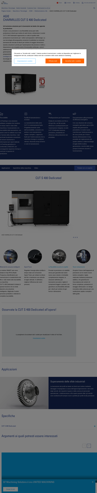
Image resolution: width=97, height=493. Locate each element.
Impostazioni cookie (24, 61)
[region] (49, 57)
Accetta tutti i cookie (73, 61)
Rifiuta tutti (53, 61)
